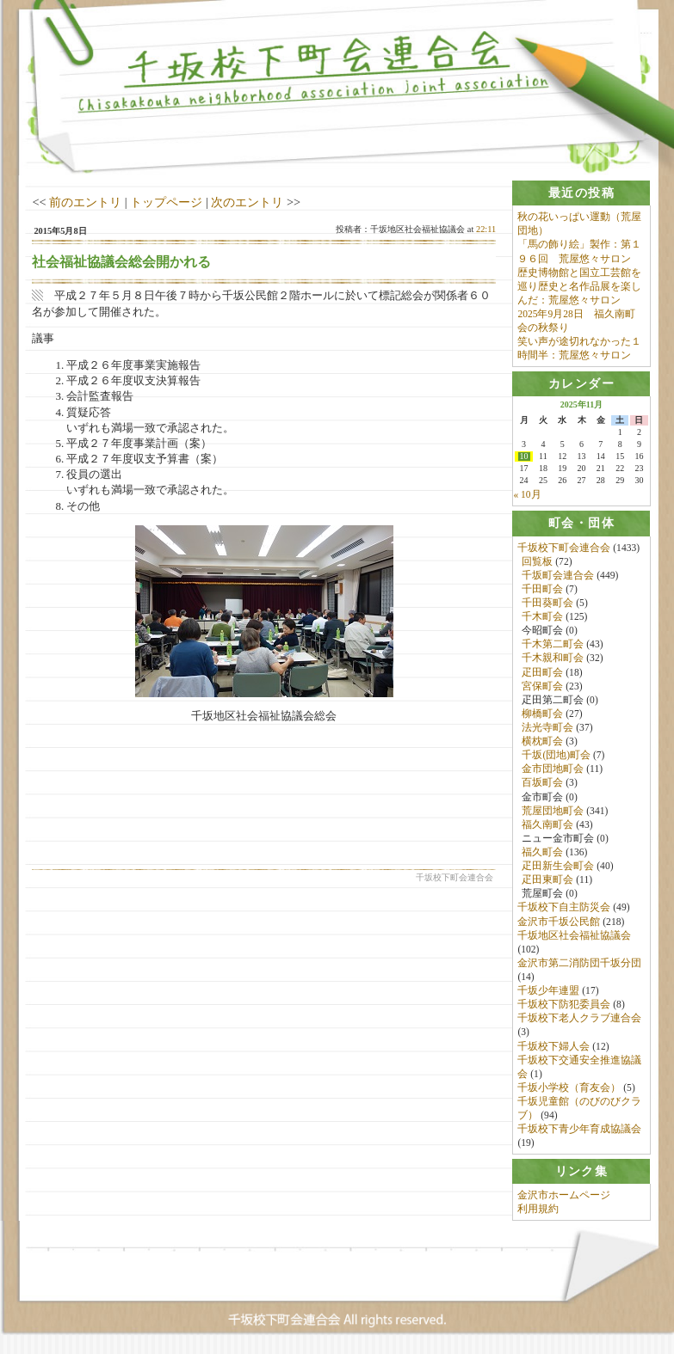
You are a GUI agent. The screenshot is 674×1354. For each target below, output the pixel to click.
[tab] (581, 193)
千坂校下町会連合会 (563, 547)
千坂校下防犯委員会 (563, 1005)
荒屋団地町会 (553, 811)
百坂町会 (542, 783)
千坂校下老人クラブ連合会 (579, 1019)
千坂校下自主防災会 (563, 908)
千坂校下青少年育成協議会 (579, 1129)
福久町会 (542, 853)
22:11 (486, 229)
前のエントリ (85, 202)
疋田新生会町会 (558, 866)
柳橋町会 (542, 714)
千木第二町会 (553, 645)
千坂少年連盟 (548, 991)
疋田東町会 (547, 880)
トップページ (166, 202)
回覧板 (537, 561)
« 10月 (527, 495)
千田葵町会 (547, 603)
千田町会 (542, 590)
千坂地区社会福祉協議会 (574, 935)
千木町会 (542, 617)
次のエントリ (247, 202)
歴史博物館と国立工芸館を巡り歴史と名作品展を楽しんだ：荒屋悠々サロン (579, 286)
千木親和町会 (553, 658)
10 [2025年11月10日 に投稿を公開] (524, 457)
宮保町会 (542, 686)
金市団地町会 (553, 769)
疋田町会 (542, 672)
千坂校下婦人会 (553, 1046)
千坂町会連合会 (558, 575)
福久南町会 (547, 824)
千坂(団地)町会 (556, 756)
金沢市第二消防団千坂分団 (579, 963)
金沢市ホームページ (563, 1196)
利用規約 (538, 1209)
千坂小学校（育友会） (569, 1087)
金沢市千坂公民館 (558, 921)
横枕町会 (542, 742)
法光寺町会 (547, 728)
